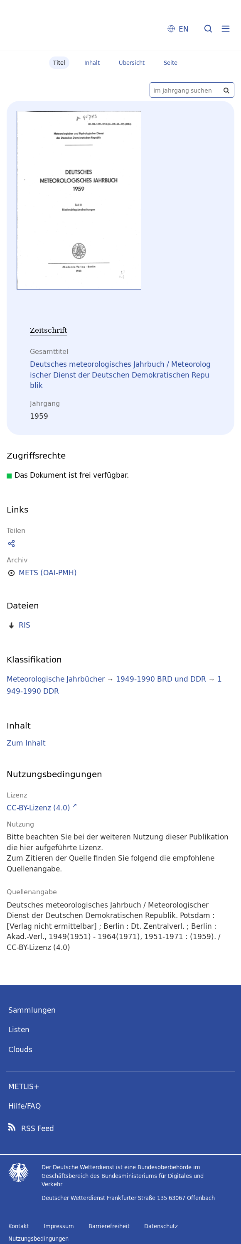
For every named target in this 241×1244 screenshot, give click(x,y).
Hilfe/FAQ (24, 1106)
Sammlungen (32, 1010)
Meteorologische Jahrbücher (56, 679)
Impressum (59, 1226)
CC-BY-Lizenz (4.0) (38, 808)
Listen (19, 1029)
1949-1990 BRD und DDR (161, 679)
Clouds (20, 1049)
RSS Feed (37, 1128)
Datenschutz (161, 1226)
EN (184, 29)
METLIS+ (23, 1086)
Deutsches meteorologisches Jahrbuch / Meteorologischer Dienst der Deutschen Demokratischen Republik (120, 374)
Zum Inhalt (26, 743)
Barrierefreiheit (109, 1226)
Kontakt (18, 1226)
